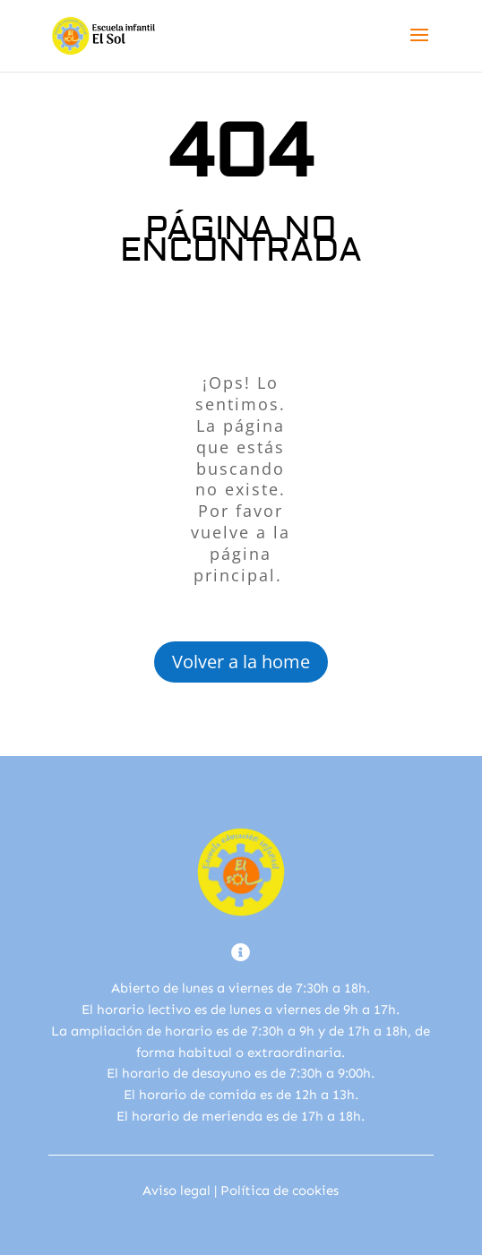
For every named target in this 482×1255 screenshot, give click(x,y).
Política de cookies (279, 1190)
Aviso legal (176, 1190)
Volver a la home (241, 661)
